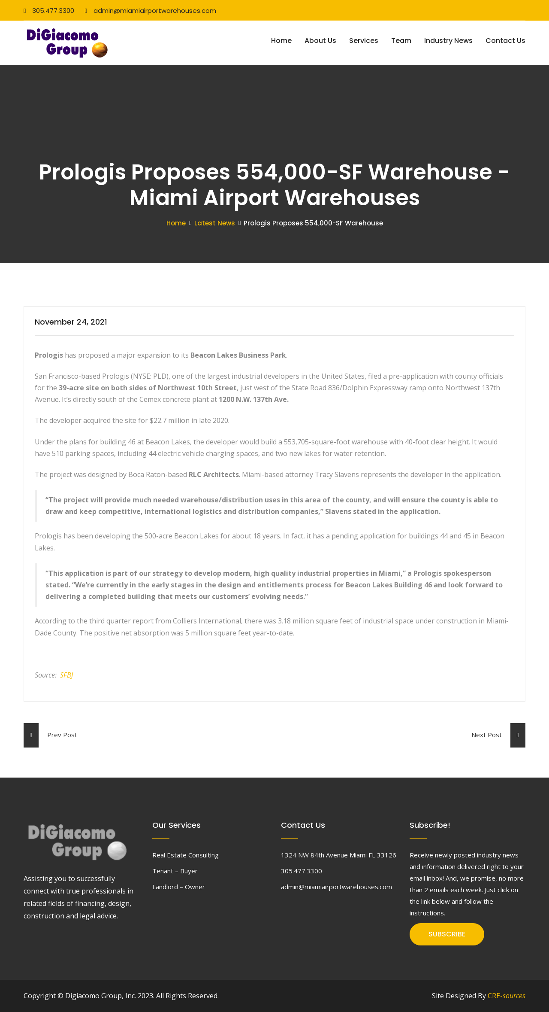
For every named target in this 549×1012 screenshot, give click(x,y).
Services (363, 41)
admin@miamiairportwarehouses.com (150, 10)
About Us (320, 41)
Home (281, 41)
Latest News (214, 223)
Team (401, 41)
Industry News (448, 41)
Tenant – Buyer (175, 870)
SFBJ (66, 675)
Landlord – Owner (178, 886)
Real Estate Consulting (185, 855)
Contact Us (505, 41)
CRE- (506, 995)
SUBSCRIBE (446, 934)
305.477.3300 (49, 10)
